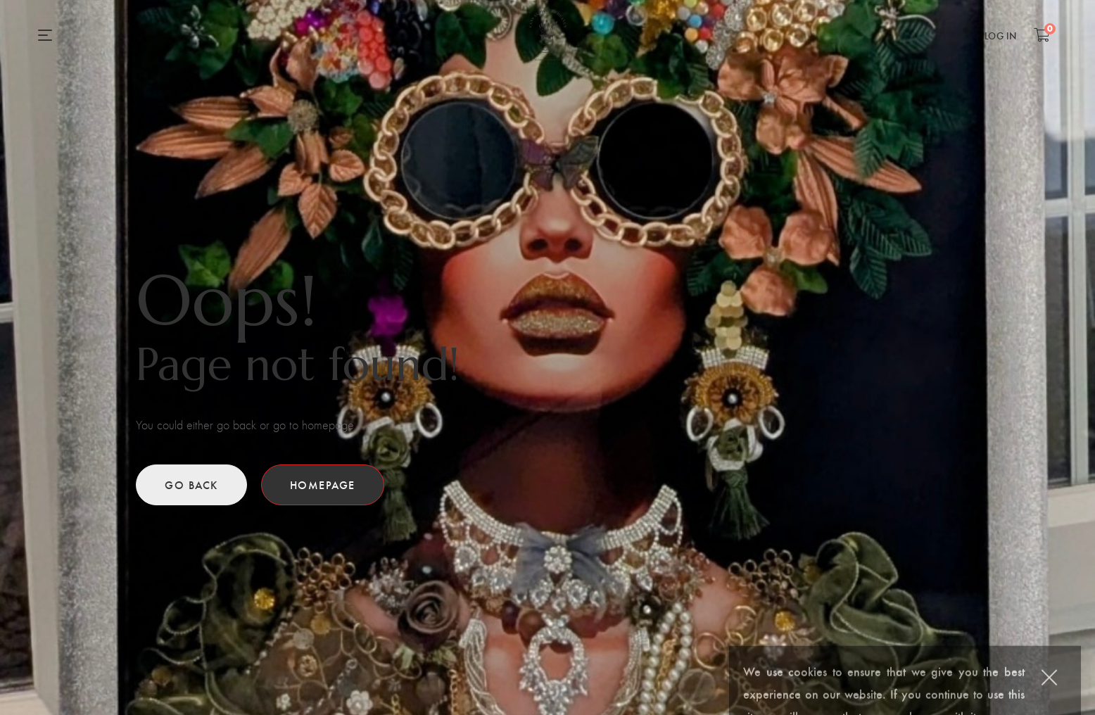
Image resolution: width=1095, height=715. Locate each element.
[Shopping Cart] (1042, 34)
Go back (191, 484)
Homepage (322, 484)
